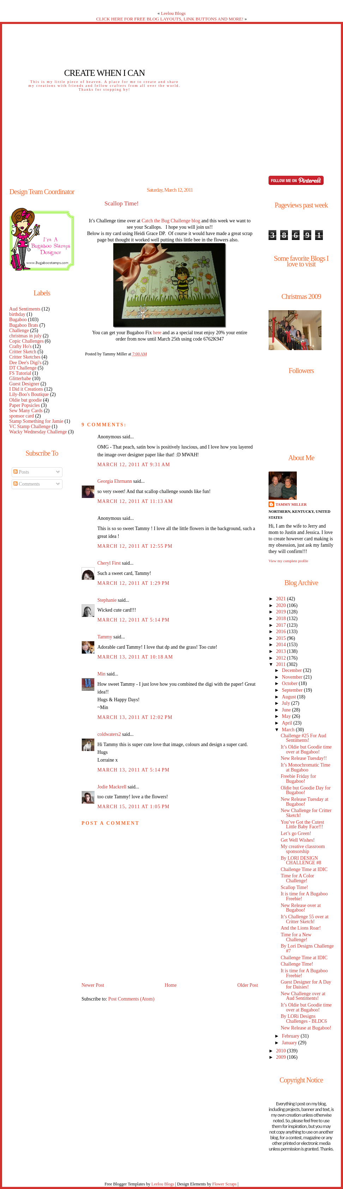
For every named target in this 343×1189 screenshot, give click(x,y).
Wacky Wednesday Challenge (38, 431)
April (288, 723)
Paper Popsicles (24, 405)
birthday (17, 314)
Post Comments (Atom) (131, 999)
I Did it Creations (26, 389)
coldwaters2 (109, 734)
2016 (281, 631)
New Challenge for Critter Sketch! (306, 813)
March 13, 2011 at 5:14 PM (133, 770)
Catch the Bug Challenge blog (171, 220)
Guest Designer (24, 383)
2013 (281, 651)
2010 (281, 1050)
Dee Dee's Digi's (25, 362)
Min (101, 674)
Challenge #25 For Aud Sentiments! (303, 738)
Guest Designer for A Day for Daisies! (306, 984)
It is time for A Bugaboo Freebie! (304, 896)
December (292, 670)
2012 (281, 658)
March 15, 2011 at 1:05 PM (133, 806)
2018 (281, 618)
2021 (281, 598)
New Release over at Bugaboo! (301, 908)
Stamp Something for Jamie (36, 421)
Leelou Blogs (173, 13)
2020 (281, 605)
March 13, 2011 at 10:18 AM (135, 657)
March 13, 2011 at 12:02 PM (135, 717)
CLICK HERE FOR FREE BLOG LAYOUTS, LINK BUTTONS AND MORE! (169, 19)
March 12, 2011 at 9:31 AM (133, 464)
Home (171, 985)
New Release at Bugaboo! (306, 1028)
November (293, 677)
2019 (281, 611)
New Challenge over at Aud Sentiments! (303, 996)
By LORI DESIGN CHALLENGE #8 (301, 860)
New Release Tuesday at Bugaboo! (304, 802)
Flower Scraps (224, 1184)
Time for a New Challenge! (296, 937)
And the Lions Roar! (301, 928)
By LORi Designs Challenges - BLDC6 (304, 1019)
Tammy (104, 636)
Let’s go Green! (296, 833)
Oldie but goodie (25, 400)
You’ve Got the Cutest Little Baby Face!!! (302, 824)
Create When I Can (104, 73)
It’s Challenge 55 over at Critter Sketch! (304, 919)
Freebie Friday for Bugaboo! (298, 779)
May (287, 716)
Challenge (19, 330)
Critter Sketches (24, 357)
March (289, 729)
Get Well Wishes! (297, 840)
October (290, 683)
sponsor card (21, 416)
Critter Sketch (22, 351)
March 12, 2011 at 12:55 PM (135, 546)
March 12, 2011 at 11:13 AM (135, 501)
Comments (26, 484)
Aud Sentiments (24, 309)
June (287, 710)
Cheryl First (109, 563)
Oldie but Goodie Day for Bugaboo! (305, 790)
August (289, 696)
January (290, 1042)
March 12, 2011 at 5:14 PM (133, 620)
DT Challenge (22, 368)
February (291, 1036)
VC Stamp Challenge (29, 426)
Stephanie (106, 600)
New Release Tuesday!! (304, 758)
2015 (281, 638)
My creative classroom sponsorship (303, 849)
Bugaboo (18, 319)
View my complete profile (288, 561)
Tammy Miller (291, 504)
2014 (281, 644)
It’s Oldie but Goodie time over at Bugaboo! (306, 749)
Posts (21, 472)
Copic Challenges (26, 341)
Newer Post (93, 985)
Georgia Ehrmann (114, 481)
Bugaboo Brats (23, 325)
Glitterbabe (20, 378)
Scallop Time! (121, 203)
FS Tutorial (20, 373)
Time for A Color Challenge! (297, 878)
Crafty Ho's (20, 346)
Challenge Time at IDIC (304, 869)
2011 (281, 664)
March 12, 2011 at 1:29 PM (133, 583)
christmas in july (25, 335)
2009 (281, 1057)
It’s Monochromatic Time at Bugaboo (305, 767)
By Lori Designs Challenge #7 (307, 948)
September (293, 690)
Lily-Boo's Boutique (29, 394)
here (157, 332)
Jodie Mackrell (111, 786)
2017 (281, 625)
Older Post (247, 985)
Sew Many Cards (26, 410)
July (286, 703)
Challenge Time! (297, 964)
